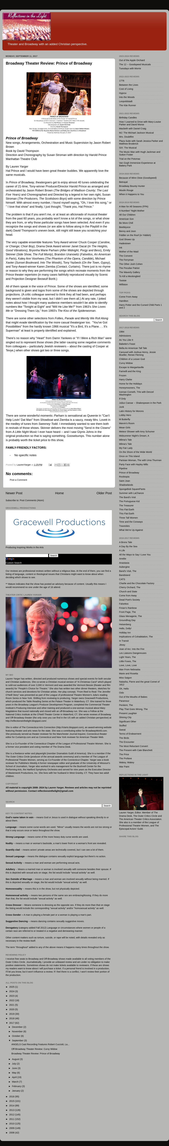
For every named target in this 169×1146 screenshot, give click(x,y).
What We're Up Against (131, 530)
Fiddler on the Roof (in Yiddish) (135, 235)
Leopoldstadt (125, 101)
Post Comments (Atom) (32, 500)
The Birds (124, 738)
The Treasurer (126, 505)
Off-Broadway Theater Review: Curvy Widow (34, 1049)
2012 (12, 1114)
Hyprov (123, 93)
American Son (126, 219)
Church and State (128, 591)
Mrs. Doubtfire (126, 136)
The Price (124, 754)
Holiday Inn (125, 632)
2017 (12, 1023)
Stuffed (122, 725)
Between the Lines (128, 85)
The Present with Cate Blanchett (135, 750)
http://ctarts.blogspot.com (70, 727)
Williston (123, 284)
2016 (12, 1096)
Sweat (122, 729)
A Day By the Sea (128, 546)
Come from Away (128, 595)
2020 (12, 1009)
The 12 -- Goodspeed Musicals (135, 64)
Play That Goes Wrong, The (133, 709)
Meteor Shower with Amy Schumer (137, 431)
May (14, 1072)
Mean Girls (124, 427)
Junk (121, 407)
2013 (12, 1110)
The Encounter (126, 742)
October (16, 1036)
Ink (120, 247)
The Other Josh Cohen (131, 264)
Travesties (124, 526)
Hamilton (123, 301)
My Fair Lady (125, 448)
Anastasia (124, 563)
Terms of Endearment (130, 733)
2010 (12, 1123)
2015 (12, 1101)
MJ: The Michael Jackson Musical (136, 132)
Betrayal (123, 182)
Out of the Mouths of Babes (133, 697)
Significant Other (127, 721)
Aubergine (124, 567)
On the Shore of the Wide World (135, 452)
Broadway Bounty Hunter (132, 186)
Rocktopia (124, 476)
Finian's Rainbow (128, 608)
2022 (12, 1000)
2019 (12, 1014)
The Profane (125, 758)
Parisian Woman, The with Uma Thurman (140, 460)
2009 (12, 1128)
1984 (121, 331)
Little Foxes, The (127, 661)
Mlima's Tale (125, 439)
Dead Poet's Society (129, 599)
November (17, 1031)
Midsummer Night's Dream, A (134, 435)
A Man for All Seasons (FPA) (133, 206)
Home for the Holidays (130, 383)
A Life (122, 550)
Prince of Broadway (129, 472)
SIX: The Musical (128, 147)
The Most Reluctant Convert (133, 746)
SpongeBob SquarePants (132, 489)
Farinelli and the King (130, 371)
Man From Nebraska (129, 669)
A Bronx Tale (125, 542)
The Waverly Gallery (129, 272)
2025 (12, 987)
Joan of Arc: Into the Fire (131, 649)
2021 (12, 1005)
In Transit (124, 641)
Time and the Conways (131, 521)
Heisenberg (125, 624)
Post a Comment (18, 480)
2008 (12, 1132)
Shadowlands (126, 485)
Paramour (124, 701)
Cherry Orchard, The (129, 587)
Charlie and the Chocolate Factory (136, 583)
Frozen (122, 375)
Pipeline (123, 468)
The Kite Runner (127, 105)
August (16, 1059)
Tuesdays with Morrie (130, 68)
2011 (12, 1119)
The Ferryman (126, 260)
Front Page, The (127, 612)
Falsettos (123, 603)
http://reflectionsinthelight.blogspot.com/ (26, 721)
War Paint (124, 766)
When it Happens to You (131, 194)
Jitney (122, 645)
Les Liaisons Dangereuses (132, 653)
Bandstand (124, 575)
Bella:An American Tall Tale (133, 348)
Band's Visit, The (127, 571)
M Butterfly (124, 419)
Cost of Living (126, 89)
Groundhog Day (127, 620)
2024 (12, 991)
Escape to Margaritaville (131, 367)
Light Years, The (127, 657)
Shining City (125, 717)
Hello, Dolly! (125, 628)
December (17, 1027)
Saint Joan (124, 481)
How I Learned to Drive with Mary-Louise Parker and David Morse (140, 123)
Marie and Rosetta (128, 673)
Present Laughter (128, 713)
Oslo (121, 692)
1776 (121, 80)
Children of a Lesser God (132, 359)
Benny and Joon (127, 231)
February (17, 1086)
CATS (122, 579)
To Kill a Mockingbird (129, 276)
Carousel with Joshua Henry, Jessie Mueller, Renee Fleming (137, 353)
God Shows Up (127, 239)
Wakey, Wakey (126, 762)
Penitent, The (126, 705)
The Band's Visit (127, 497)
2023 (12, 996)
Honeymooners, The (129, 387)
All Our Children (127, 214)
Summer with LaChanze (131, 493)
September (18, 1040)
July (14, 1063)
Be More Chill (126, 223)
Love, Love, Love (128, 665)
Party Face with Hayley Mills (133, 464)
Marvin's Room (127, 423)
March (15, 1081)
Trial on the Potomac (129, 159)
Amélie (122, 558)
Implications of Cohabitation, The (136, 636)
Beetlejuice (124, 227)
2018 (12, 1018)
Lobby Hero (125, 415)
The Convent (125, 256)
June (15, 1068)
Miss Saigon (125, 677)
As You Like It (126, 340)
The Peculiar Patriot (129, 268)
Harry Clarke (125, 379)
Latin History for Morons (131, 411)
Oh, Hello (124, 688)
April (14, 1077)
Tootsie (123, 280)
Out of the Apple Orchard (132, 60)
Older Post (104, 493)
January (16, 1090)
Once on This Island (129, 456)
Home (59, 493)
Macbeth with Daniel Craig (132, 128)
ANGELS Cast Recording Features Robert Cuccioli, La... (40, 1044)
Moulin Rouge (126, 190)
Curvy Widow (126, 363)
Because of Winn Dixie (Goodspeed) (138, 178)
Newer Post (14, 493)
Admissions (125, 335)
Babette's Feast (127, 344)
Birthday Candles (128, 117)
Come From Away (128, 296)
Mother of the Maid (128, 251)
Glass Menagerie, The (130, 616)
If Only (122, 398)
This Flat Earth (126, 509)
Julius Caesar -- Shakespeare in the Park (140, 403)
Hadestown (125, 243)
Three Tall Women (128, 517)
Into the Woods (127, 97)
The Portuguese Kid (129, 501)
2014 (12, 1105)
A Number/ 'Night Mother (131, 210)
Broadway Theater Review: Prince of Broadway (35, 1053)
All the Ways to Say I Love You (134, 554)
